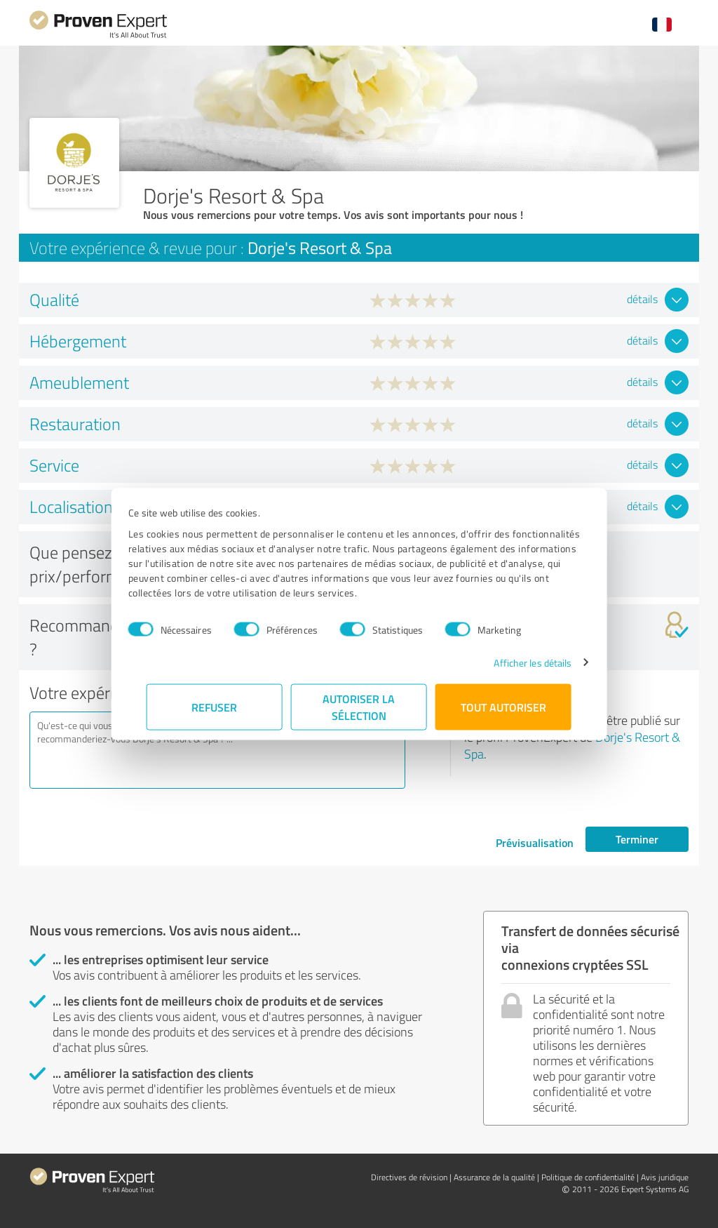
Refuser (215, 706)
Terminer (637, 839)
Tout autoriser (503, 706)
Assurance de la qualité (494, 1177)
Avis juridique (665, 1177)
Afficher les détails (514, 662)
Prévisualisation (535, 842)
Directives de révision (409, 1177)
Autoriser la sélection (359, 706)
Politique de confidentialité (588, 1177)
